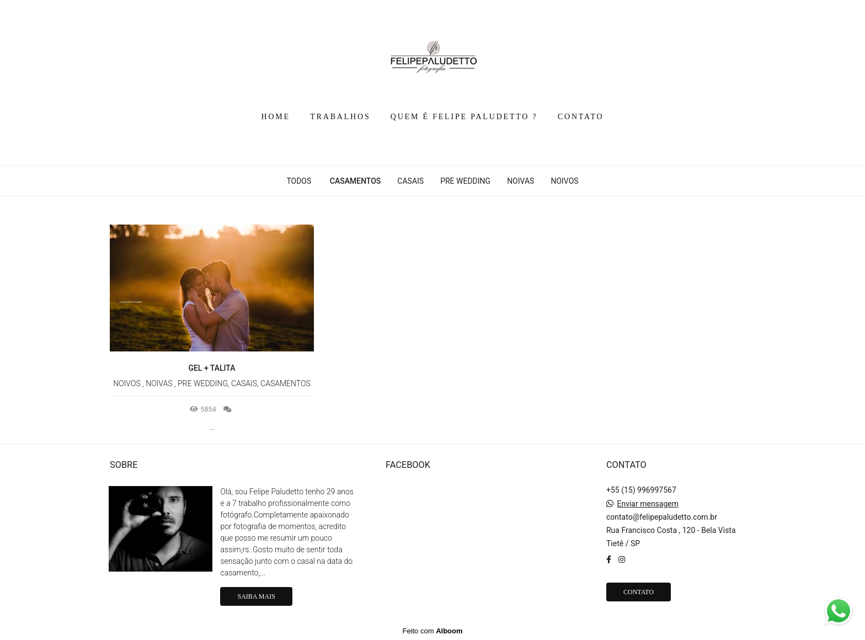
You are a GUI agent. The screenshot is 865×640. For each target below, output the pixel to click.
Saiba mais (256, 596)
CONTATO (581, 117)
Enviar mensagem (648, 504)
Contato (638, 592)
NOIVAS (520, 181)
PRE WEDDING (465, 181)
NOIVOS (564, 181)
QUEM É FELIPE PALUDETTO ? (464, 117)
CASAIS (410, 181)
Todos (298, 181)
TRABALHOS (340, 117)
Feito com (432, 631)
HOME (275, 117)
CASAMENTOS (355, 181)
